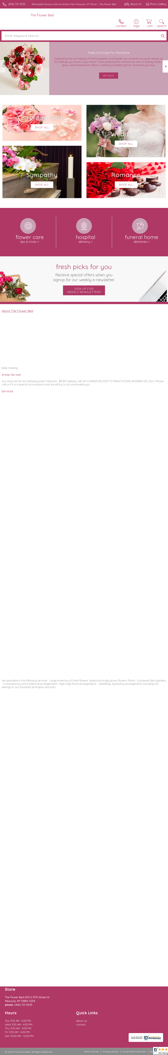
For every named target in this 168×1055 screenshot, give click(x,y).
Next (165, 66)
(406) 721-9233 (16, 4)
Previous (2, 66)
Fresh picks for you (84, 272)
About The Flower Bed (17, 311)
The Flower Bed (42, 15)
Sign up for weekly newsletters (84, 290)
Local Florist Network (134, 1051)
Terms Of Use (91, 1051)
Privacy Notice (110, 1051)
